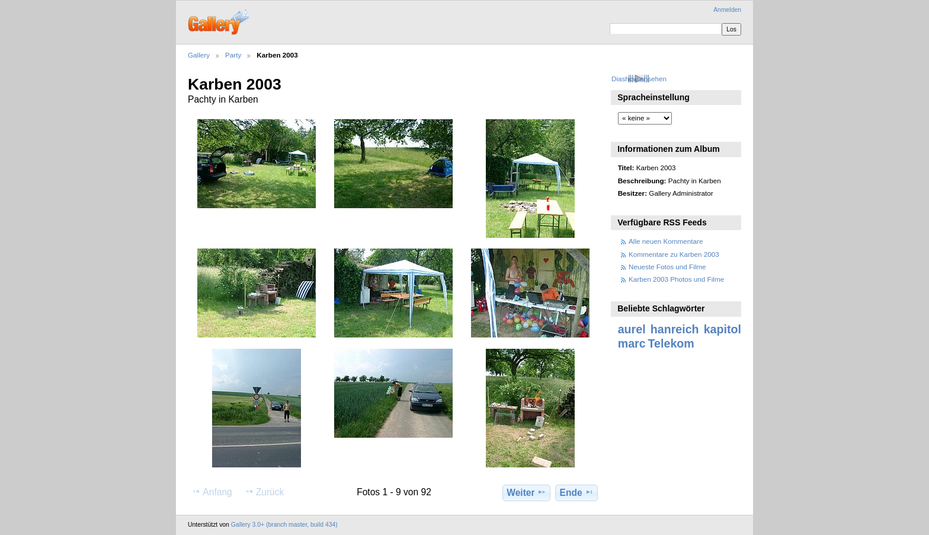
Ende (577, 492)
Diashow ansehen (639, 78)
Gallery (199, 55)
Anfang (211, 491)
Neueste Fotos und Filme (667, 266)
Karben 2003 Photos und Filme (676, 279)
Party (233, 55)
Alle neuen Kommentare (666, 241)
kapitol (722, 329)
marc (632, 343)
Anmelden (727, 10)
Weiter (526, 492)
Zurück (264, 491)
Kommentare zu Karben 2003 (674, 254)
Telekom (671, 343)
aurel (632, 329)
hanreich (675, 329)
